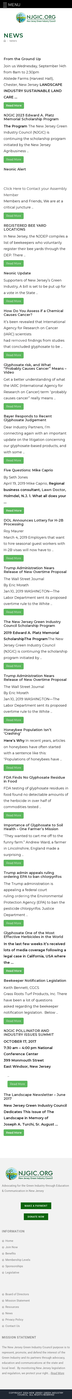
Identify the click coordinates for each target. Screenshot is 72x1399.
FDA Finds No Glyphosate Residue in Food (34, 779)
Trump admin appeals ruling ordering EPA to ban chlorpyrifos (33, 875)
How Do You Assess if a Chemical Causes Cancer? (33, 313)
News (13, 41)
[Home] (5, 41)
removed (19, 340)
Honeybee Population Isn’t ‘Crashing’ (27, 732)
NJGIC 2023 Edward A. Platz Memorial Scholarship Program (31, 117)
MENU (14, 4)
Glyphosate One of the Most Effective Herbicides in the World (33, 935)
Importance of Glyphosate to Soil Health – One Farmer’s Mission (33, 827)
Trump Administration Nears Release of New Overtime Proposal (35, 570)
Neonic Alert (15, 169)
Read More (14, 105)
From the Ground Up (22, 59)
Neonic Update (17, 273)
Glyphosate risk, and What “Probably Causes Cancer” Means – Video (35, 369)
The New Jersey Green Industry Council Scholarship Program (32, 624)
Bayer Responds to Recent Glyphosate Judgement (28, 418)
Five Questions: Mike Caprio (28, 470)
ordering (22, 896)
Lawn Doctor (53, 490)
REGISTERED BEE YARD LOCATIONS (25, 227)
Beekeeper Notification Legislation (35, 981)
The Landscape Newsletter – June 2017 (34, 1097)
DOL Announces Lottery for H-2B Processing (33, 522)
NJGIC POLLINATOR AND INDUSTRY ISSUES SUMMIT (29, 1033)
